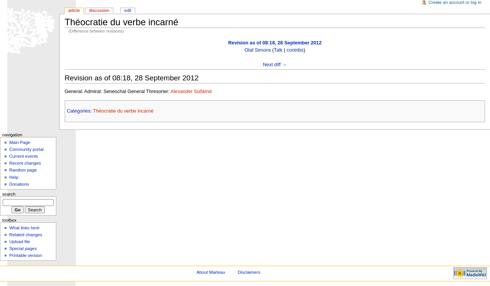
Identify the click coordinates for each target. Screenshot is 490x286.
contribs (295, 50)
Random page (23, 170)
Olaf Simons (258, 50)
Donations (19, 184)
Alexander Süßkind (191, 91)
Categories (78, 111)
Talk (278, 50)
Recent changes (25, 163)
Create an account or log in (455, 2)
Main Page (19, 142)
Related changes (25, 234)
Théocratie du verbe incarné (123, 111)
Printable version (25, 255)
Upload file (19, 241)
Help (13, 177)
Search (9, 194)
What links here (24, 228)
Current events (23, 156)
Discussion (99, 10)
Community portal (26, 149)
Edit (127, 10)
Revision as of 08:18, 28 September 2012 (275, 43)
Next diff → (275, 64)
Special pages (23, 248)
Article (74, 10)
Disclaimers (249, 272)
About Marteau (210, 272)
